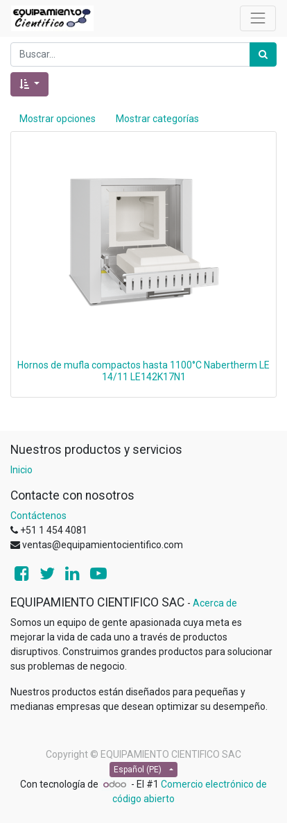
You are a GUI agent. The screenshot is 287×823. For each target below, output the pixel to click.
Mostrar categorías (157, 118)
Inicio (21, 469)
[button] (29, 84)
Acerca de (215, 603)
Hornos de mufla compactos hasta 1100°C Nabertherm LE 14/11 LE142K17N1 (143, 370)
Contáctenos (38, 515)
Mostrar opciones (57, 118)
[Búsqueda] (263, 54)
